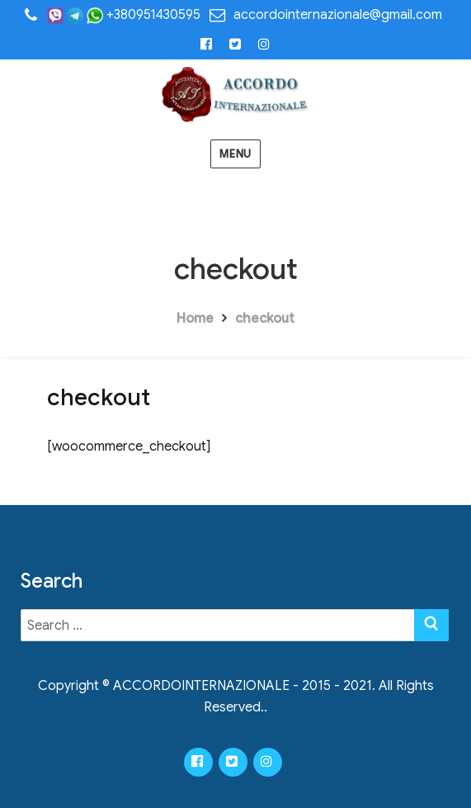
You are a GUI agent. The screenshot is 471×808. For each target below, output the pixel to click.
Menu (235, 154)
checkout (264, 318)
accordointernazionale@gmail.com (337, 15)
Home (195, 318)
